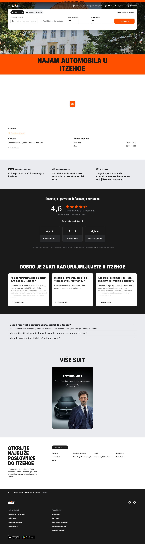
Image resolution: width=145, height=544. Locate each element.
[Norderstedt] (56, 451)
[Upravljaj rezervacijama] (92, 5)
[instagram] (134, 496)
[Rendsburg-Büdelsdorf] (101, 451)
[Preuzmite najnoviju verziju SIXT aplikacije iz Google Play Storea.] (28, 532)
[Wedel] (54, 454)
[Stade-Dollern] (120, 451)
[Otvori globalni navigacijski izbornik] (9, 5)
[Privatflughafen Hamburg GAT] (83, 451)
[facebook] (129, 496)
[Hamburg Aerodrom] (79, 447)
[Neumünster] (120, 447)
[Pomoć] (76, 5)
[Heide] (96, 447)
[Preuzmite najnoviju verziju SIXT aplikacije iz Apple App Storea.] (14, 532)
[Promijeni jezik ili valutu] (108, 5)
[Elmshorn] (55, 447)
